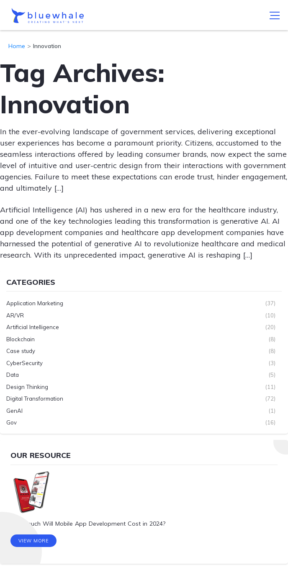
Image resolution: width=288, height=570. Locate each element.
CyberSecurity (24, 363)
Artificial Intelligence (32, 327)
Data (12, 374)
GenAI (14, 410)
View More (33, 541)
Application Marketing (34, 303)
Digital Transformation (34, 398)
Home (16, 46)
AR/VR (15, 315)
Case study (20, 351)
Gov (11, 422)
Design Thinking (27, 386)
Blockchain (20, 339)
